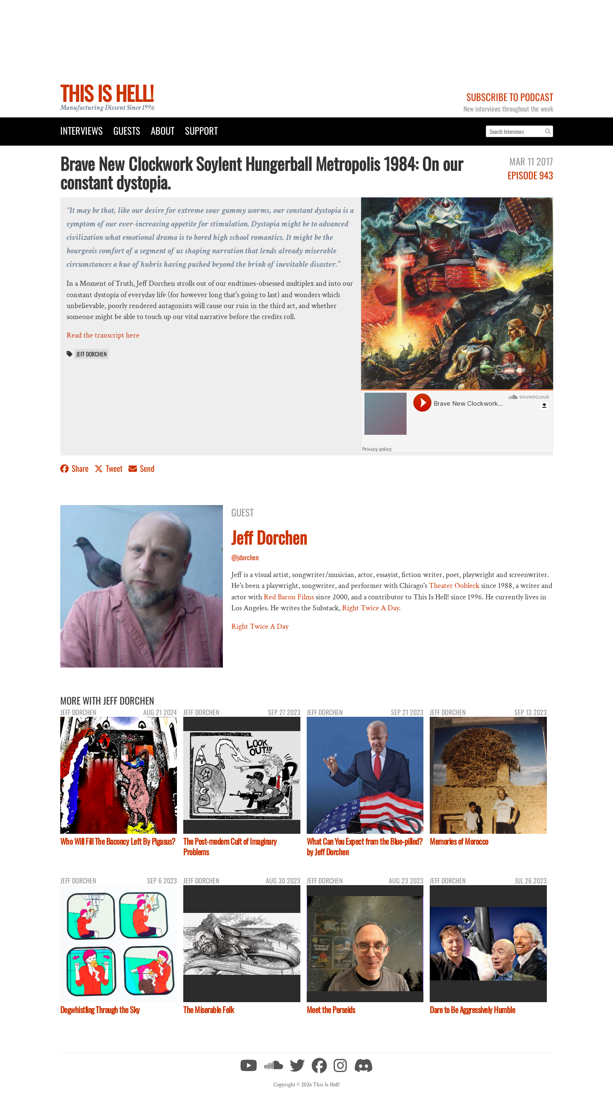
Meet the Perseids (331, 1009)
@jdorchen (245, 557)
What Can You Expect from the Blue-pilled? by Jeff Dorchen (365, 846)
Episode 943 (530, 175)
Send (141, 468)
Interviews (81, 130)
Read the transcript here (103, 335)
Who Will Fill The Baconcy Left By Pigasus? (117, 841)
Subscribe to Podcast (509, 97)
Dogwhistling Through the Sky (100, 1009)
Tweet (109, 468)
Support (201, 130)
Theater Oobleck (454, 586)
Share (75, 468)
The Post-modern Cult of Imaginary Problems (230, 846)
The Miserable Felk (208, 1009)
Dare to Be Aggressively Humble (472, 1009)
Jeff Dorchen (91, 354)
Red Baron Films (289, 597)
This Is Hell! (106, 93)
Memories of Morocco (459, 841)
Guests (126, 130)
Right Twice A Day (370, 608)
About (162, 130)
